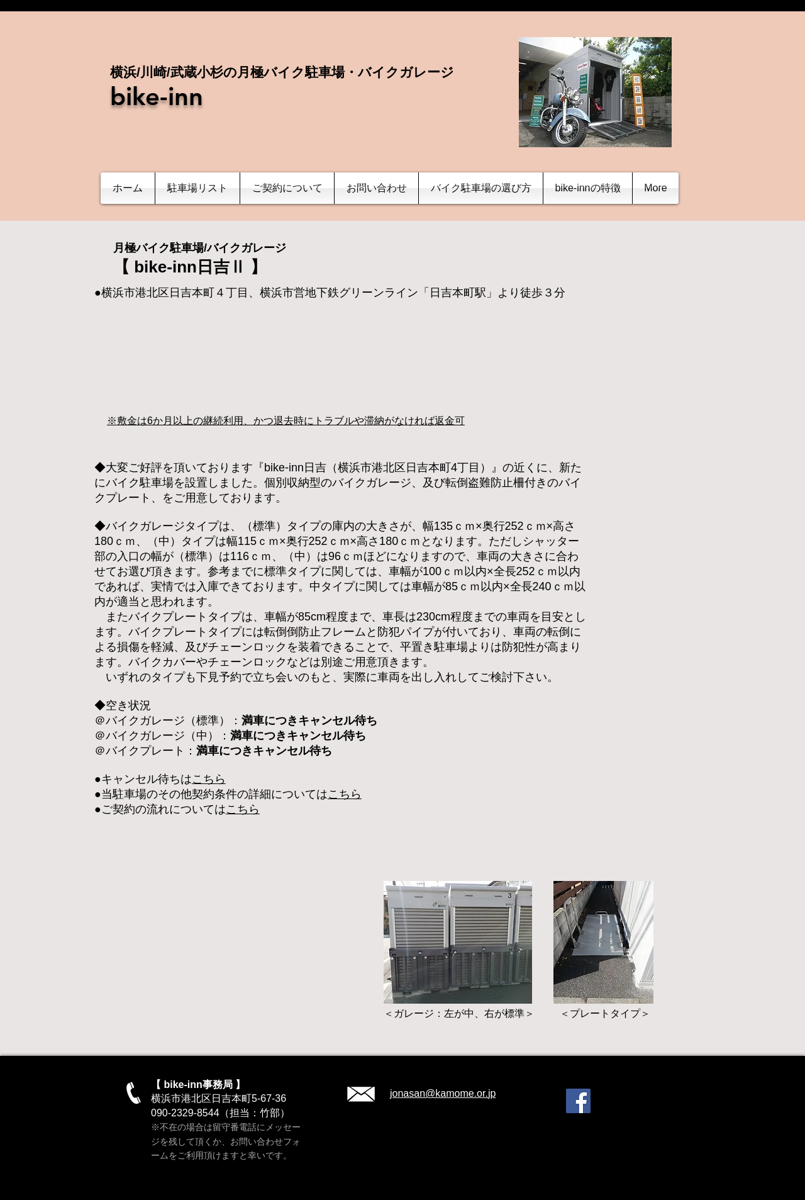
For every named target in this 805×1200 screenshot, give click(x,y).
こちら (209, 779)
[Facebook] (578, 1101)
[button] (197, 188)
